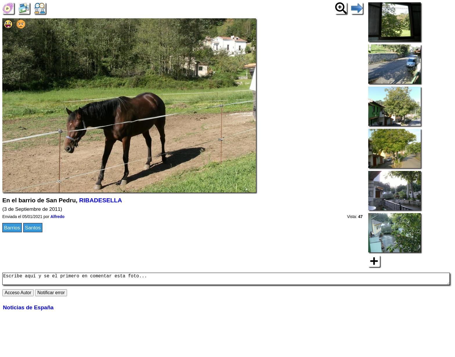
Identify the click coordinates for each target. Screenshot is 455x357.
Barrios (12, 228)
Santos (33, 228)
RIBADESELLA (100, 200)
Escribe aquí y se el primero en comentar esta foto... (226, 280)
